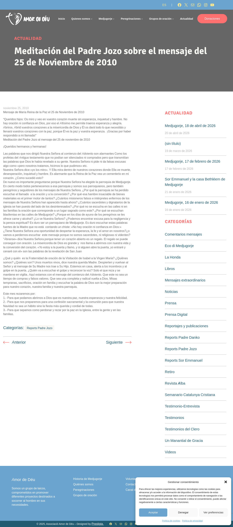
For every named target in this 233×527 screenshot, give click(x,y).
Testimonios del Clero (182, 429)
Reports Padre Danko (182, 337)
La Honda (173, 257)
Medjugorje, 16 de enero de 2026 (191, 202)
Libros (170, 269)
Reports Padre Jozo (39, 328)
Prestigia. (98, 523)
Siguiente (114, 342)
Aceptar (153, 512)
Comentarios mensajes (183, 234)
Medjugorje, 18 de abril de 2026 (190, 126)
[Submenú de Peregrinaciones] (142, 18)
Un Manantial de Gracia (184, 440)
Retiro (170, 372)
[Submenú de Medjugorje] (113, 18)
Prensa (170, 303)
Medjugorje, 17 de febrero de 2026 (192, 161)
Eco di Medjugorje (179, 246)
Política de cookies (171, 520)
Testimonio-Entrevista (182, 406)
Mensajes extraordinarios (185, 280)
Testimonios (174, 417)
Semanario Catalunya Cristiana (190, 395)
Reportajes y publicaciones (186, 326)
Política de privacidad (192, 520)
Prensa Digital (176, 314)
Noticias (171, 291)
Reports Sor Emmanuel (184, 360)
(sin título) (173, 143)
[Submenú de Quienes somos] (91, 18)
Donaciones (212, 18)
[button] (226, 482)
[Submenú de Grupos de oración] (173, 18)
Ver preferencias (213, 512)
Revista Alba (175, 383)
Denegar (183, 512)
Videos (170, 452)
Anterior (19, 342)
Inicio (61, 18)
